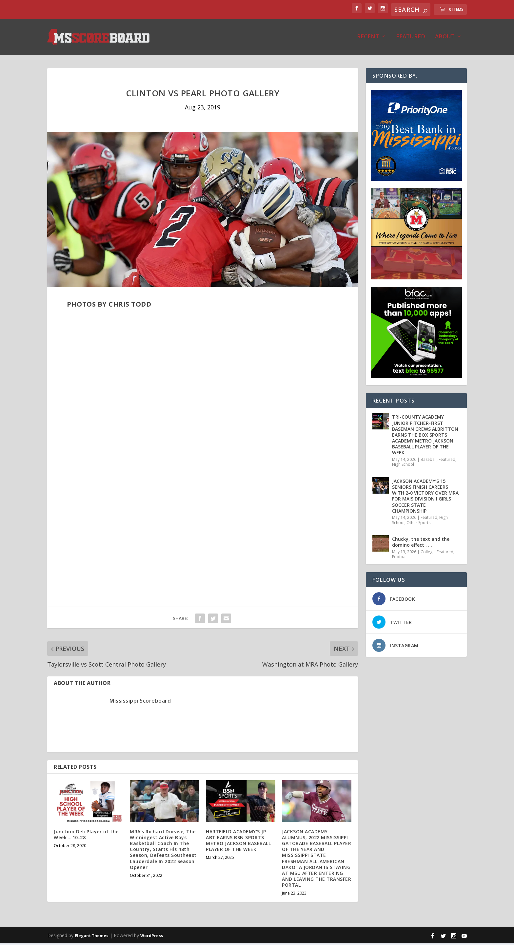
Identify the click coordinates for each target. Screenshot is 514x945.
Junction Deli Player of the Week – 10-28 (86, 836)
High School (403, 466)
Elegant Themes (92, 937)
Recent (368, 38)
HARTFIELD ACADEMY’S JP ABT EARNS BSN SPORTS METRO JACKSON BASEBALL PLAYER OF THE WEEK (238, 842)
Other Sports (418, 524)
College (428, 553)
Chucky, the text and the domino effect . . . (420, 544)
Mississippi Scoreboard (140, 702)
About (445, 38)
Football (399, 558)
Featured (410, 38)
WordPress (151, 937)
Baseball (429, 461)
